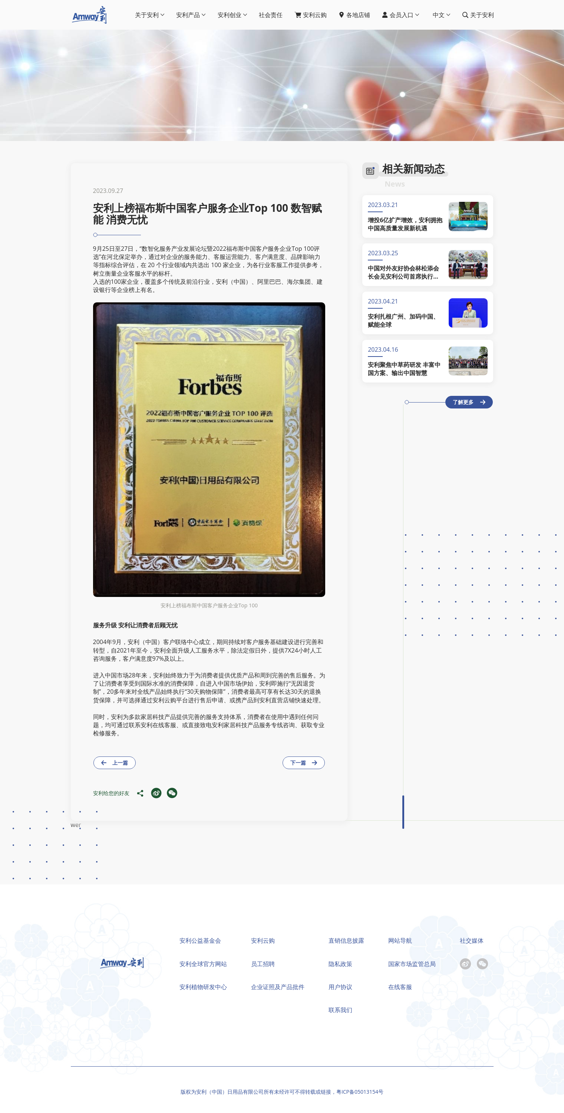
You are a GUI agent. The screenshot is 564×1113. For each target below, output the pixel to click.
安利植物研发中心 (203, 987)
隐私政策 (340, 964)
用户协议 (340, 987)
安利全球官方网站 (203, 964)
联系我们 (340, 1010)
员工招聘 (263, 964)
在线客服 (400, 987)
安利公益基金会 (200, 940)
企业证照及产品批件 (277, 987)
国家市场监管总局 (412, 964)
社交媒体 (472, 940)
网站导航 (400, 940)
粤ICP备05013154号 (359, 1091)
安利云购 (263, 940)
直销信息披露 (346, 940)
